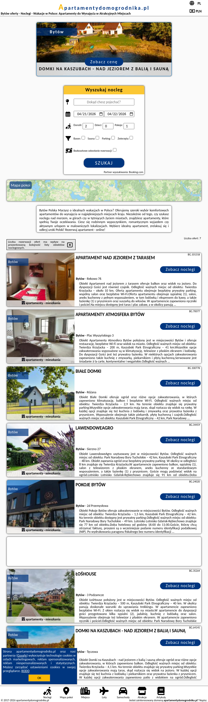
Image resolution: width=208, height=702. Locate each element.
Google (22, 655)
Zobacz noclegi (180, 269)
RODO (25, 671)
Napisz (203, 700)
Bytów (13, 261)
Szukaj (104, 163)
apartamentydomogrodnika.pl (104, 8)
